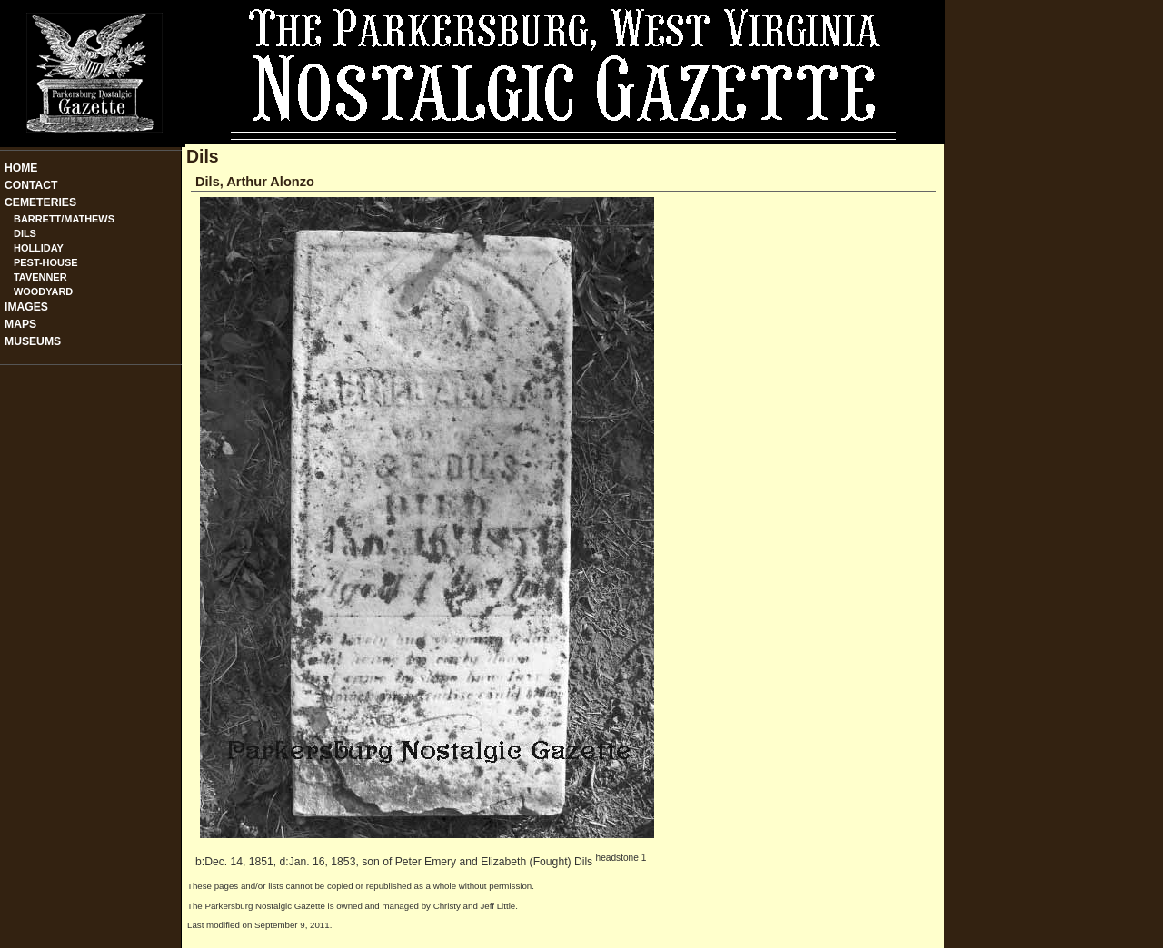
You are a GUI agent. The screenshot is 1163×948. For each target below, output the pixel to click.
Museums (33, 341)
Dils (25, 233)
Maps (20, 324)
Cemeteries (40, 202)
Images (26, 307)
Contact (31, 185)
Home (21, 168)
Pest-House (46, 262)
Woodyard (43, 291)
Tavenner (40, 277)
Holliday (39, 247)
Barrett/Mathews (64, 218)
